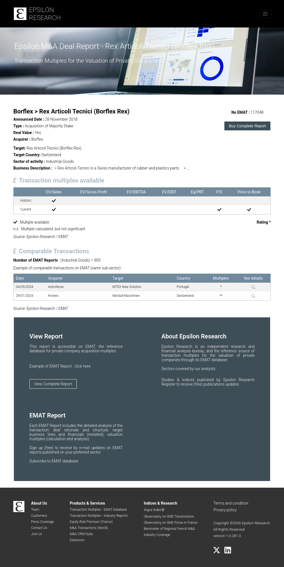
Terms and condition (230, 503)
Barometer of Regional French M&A (169, 529)
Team (35, 510)
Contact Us (39, 528)
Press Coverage (42, 522)
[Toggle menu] (265, 13)
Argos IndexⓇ (154, 510)
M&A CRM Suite (81, 534)
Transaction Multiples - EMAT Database (98, 510)
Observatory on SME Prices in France (170, 523)
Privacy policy (225, 510)
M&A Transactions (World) (89, 528)
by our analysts (202, 368)
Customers (39, 516)
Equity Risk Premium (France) (91, 522)
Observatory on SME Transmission (169, 516)
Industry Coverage (157, 535)
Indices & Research (160, 503)
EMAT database (65, 461)
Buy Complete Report (247, 126)
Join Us (36, 534)
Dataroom (77, 540)
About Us (39, 503)
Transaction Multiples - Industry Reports (99, 516)
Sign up (36, 448)
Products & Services (87, 503)
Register (168, 384)
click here (83, 366)
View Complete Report (53, 384)
